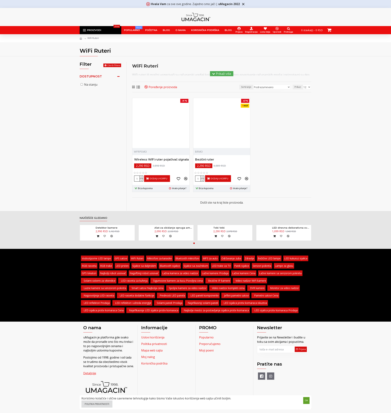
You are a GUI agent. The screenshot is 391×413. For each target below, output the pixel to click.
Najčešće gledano (93, 218)
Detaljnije (89, 373)
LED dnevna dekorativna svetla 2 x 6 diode (291, 227)
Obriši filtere (113, 65)
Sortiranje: (252, 86)
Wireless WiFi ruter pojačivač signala (161, 159)
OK (306, 400)
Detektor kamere (106, 227)
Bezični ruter (204, 159)
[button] (194, 243)
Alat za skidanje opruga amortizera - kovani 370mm (173, 227)
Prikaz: (298, 86)
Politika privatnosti (97, 404)
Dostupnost (91, 76)
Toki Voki (219, 227)
